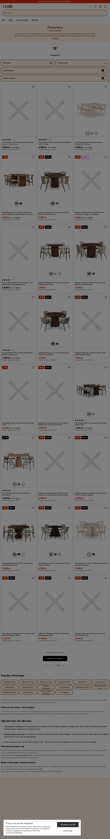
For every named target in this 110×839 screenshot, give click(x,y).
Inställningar (68, 831)
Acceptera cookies (67, 825)
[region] (42, 828)
